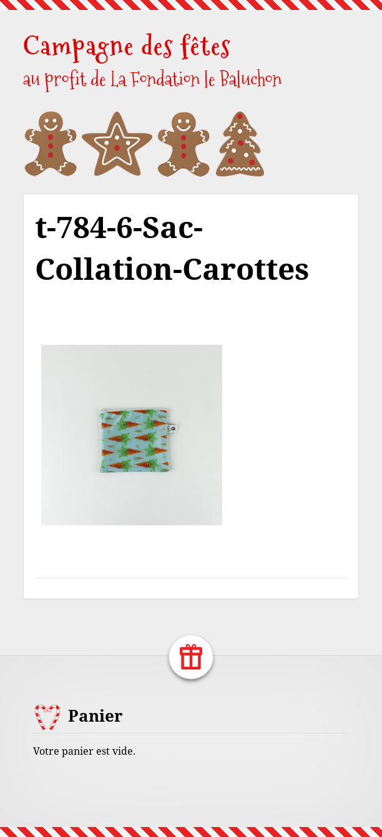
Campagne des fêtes (127, 46)
